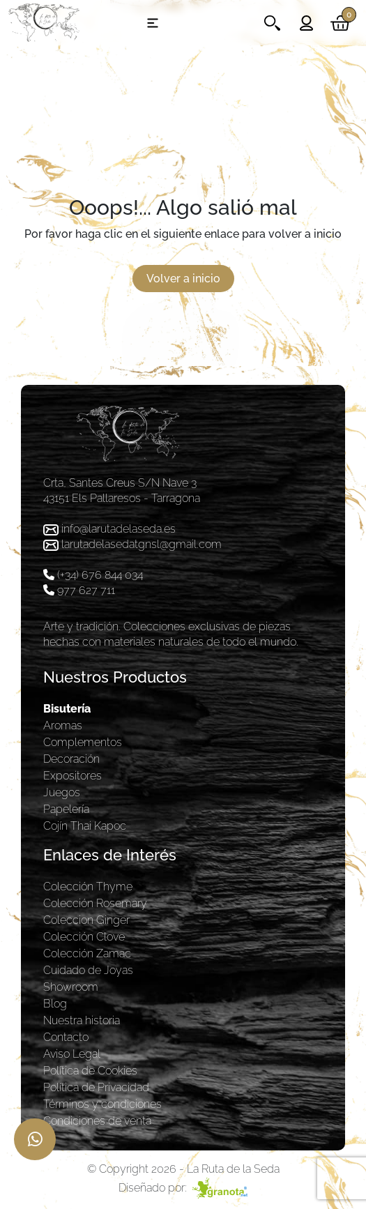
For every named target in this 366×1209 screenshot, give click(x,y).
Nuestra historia (81, 1020)
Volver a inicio (183, 278)
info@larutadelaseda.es (118, 528)
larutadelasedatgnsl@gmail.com (141, 544)
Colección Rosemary (95, 903)
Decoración (71, 759)
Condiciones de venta (97, 1120)
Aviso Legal (71, 1053)
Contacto (66, 1037)
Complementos (82, 742)
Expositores (72, 775)
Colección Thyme (87, 886)
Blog (55, 1003)
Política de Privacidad (96, 1087)
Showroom (70, 987)
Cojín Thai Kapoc (84, 825)
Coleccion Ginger (86, 920)
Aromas (62, 725)
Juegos (61, 792)
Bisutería (67, 708)
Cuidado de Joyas (88, 970)
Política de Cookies (90, 1070)
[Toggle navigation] (153, 23)
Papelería (66, 809)
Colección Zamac (87, 953)
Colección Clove (84, 936)
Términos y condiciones (102, 1104)
